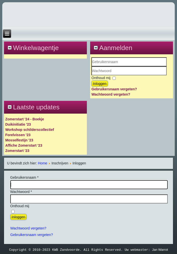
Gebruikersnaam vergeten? (114, 89)
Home (42, 163)
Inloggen (99, 84)
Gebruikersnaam (91, 66)
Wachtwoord (91, 75)
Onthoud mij (100, 78)
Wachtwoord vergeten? (110, 94)
